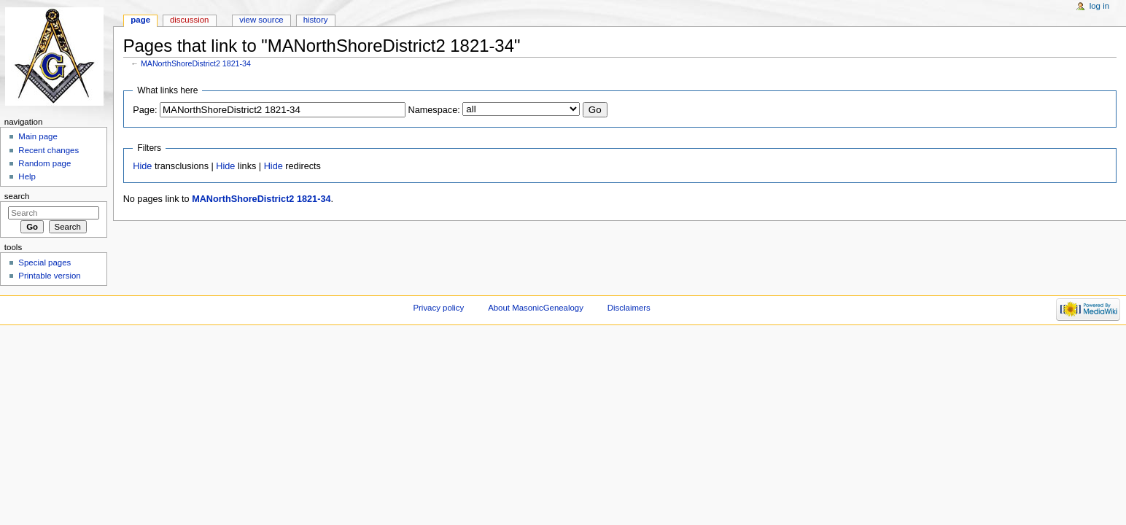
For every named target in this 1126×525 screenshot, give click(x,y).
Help (27, 176)
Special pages (44, 262)
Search (17, 196)
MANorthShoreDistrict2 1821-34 (196, 63)
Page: (145, 110)
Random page (44, 163)
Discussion (189, 19)
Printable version (49, 275)
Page (140, 19)
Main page (38, 136)
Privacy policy (438, 307)
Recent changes (48, 150)
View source (261, 19)
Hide (142, 166)
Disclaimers (629, 307)
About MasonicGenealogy (535, 307)
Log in (1099, 5)
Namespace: (434, 110)
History (315, 19)
